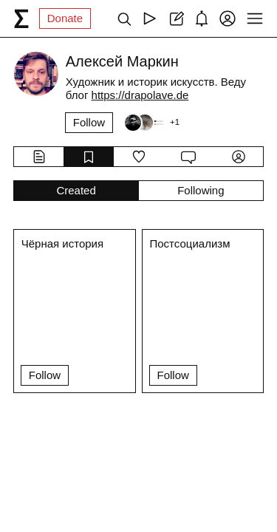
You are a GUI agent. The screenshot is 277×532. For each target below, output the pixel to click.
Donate (65, 18)
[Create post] (175, 18)
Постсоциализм (190, 243)
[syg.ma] (21, 18)
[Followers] (151, 122)
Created (75, 190)
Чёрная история (62, 243)
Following (200, 190)
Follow (89, 122)
